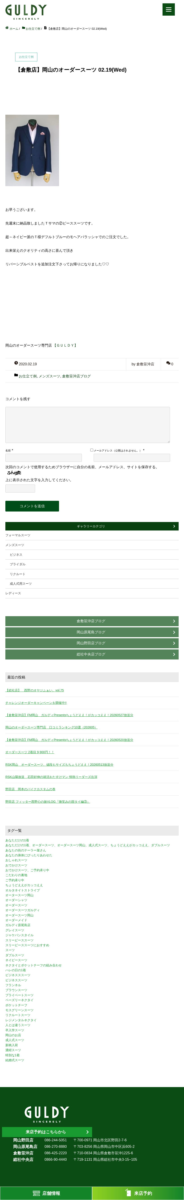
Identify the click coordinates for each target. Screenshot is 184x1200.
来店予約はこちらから (46, 1132)
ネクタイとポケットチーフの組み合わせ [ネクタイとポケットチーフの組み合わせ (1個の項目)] (33, 965)
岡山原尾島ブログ (91, 632)
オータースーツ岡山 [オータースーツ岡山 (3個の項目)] (19, 895)
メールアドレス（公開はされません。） (118, 450)
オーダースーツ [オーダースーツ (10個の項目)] (16, 905)
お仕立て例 (28, 376)
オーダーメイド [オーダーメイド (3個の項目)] (16, 920)
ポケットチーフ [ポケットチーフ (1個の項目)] (16, 1005)
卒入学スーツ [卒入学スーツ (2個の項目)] (14, 1030)
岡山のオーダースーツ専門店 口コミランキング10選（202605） (51, 727)
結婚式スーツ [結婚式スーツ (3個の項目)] (14, 1060)
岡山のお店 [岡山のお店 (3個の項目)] (13, 1035)
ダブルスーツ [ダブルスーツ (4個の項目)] (14, 955)
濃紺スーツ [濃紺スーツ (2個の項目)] (13, 1050)
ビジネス (16, 554)
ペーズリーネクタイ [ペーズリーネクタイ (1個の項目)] (19, 1000)
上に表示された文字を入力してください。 (39, 480)
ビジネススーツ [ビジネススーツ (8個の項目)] (16, 980)
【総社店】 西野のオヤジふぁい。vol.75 (34, 690)
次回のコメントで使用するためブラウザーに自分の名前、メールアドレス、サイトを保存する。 (82, 467)
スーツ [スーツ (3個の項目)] (10, 950)
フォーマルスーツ (17, 535)
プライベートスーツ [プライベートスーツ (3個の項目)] (19, 995)
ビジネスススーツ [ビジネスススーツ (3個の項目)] (17, 975)
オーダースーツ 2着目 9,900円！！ (29, 752)
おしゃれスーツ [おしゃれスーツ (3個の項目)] (16, 860)
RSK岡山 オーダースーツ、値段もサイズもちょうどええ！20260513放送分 (59, 764)
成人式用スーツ (21, 583)
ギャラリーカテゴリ (91, 526)
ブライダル (17, 564)
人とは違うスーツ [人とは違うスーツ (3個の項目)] (17, 1025)
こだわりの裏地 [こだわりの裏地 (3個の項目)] (16, 875)
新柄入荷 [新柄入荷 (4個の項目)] (11, 1045)
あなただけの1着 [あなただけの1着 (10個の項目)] (17, 840)
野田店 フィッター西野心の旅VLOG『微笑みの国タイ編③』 (47, 801)
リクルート (17, 574)
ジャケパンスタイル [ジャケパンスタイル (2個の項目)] (19, 935)
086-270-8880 (55, 1146)
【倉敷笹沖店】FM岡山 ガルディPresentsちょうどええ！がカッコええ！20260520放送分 (69, 740)
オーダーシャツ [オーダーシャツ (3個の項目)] (16, 900)
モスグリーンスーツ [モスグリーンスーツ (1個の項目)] (19, 1010)
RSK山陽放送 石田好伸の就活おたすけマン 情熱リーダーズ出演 (51, 777)
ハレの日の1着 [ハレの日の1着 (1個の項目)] (15, 970)
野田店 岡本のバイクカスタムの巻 (30, 789)
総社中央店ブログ (91, 654)
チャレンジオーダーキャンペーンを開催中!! (36, 703)
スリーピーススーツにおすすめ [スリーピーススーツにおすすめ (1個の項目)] (27, 945)
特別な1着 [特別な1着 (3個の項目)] (12, 1055)
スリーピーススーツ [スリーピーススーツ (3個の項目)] (19, 940)
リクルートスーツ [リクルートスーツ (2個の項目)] (17, 1015)
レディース (13, 593)
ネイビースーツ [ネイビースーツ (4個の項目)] (16, 960)
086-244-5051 (55, 1140)
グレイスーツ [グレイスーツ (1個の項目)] (14, 930)
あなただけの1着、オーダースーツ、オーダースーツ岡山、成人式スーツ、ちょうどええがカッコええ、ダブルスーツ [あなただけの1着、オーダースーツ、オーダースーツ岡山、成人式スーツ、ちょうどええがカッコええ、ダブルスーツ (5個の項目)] (87, 845)
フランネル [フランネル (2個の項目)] (13, 985)
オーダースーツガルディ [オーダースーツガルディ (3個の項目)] (22, 910)
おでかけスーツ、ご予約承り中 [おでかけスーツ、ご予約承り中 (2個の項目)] (27, 870)
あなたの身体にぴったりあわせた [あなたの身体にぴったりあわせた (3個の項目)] (28, 855)
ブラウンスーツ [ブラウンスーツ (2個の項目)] (16, 990)
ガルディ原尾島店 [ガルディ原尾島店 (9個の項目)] (17, 925)
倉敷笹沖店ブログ (76, 376)
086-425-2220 (55, 1153)
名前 (8, 450)
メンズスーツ (49, 376)
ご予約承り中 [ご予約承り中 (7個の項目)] (14, 880)
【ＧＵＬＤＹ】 (65, 345)
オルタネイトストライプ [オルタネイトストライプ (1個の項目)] (22, 890)
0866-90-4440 (55, 1159)
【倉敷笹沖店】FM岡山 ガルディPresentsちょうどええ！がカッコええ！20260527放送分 (69, 715)
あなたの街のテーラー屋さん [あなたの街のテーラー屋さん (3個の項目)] (25, 850)
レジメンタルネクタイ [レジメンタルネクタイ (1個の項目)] (21, 1020)
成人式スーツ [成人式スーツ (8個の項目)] (14, 1040)
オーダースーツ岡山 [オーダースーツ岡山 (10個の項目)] (19, 915)
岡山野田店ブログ (91, 643)
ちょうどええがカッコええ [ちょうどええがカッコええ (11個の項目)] (24, 885)
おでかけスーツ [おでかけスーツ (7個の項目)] (16, 865)
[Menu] (169, 9)
